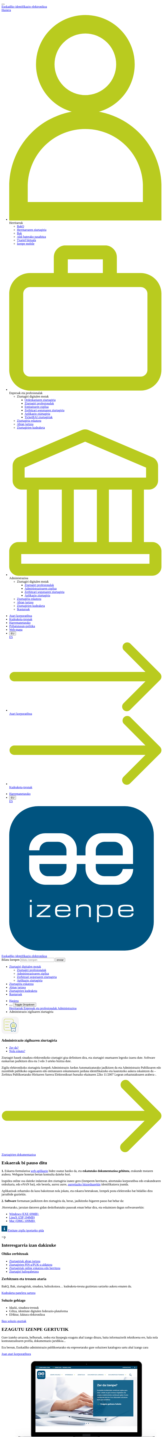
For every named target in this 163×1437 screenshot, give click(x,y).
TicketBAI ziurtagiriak (39, 417)
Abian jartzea (25, 424)
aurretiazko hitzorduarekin (84, 1184)
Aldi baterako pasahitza (31, 236)
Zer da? (13, 1047)
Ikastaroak (23, 609)
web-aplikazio (39, 1171)
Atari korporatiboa (20, 615)
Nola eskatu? (17, 1051)
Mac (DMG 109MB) (22, 1220)
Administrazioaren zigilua (41, 588)
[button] (25, 966)
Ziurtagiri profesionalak (39, 403)
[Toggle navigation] (3, 4)
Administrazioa (67, 1008)
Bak (19, 233)
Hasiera (6, 10)
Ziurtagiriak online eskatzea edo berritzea (34, 1268)
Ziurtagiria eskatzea (29, 420)
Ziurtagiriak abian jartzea (24, 1261)
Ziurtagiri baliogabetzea (24, 1271)
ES (11, 637)
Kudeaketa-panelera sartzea (18, 1293)
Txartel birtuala (26, 240)
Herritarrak (16, 1008)
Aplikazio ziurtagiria (37, 413)
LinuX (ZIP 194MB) (22, 1217)
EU (12, 633)
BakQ (20, 226)
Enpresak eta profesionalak (40, 1008)
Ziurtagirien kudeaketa (31, 427)
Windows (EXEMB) (24, 1214)
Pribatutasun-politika (22, 626)
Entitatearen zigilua (37, 406)
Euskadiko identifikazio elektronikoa (24, 6)
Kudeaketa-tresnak (20, 619)
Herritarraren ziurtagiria (31, 229)
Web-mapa (15, 629)
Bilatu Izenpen (11, 959)
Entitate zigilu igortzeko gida (23, 1230)
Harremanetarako (20, 622)
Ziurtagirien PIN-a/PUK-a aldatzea (30, 1264)
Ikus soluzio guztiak (14, 1321)
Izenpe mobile (25, 243)
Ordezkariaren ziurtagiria (40, 400)
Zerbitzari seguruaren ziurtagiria (44, 410)
